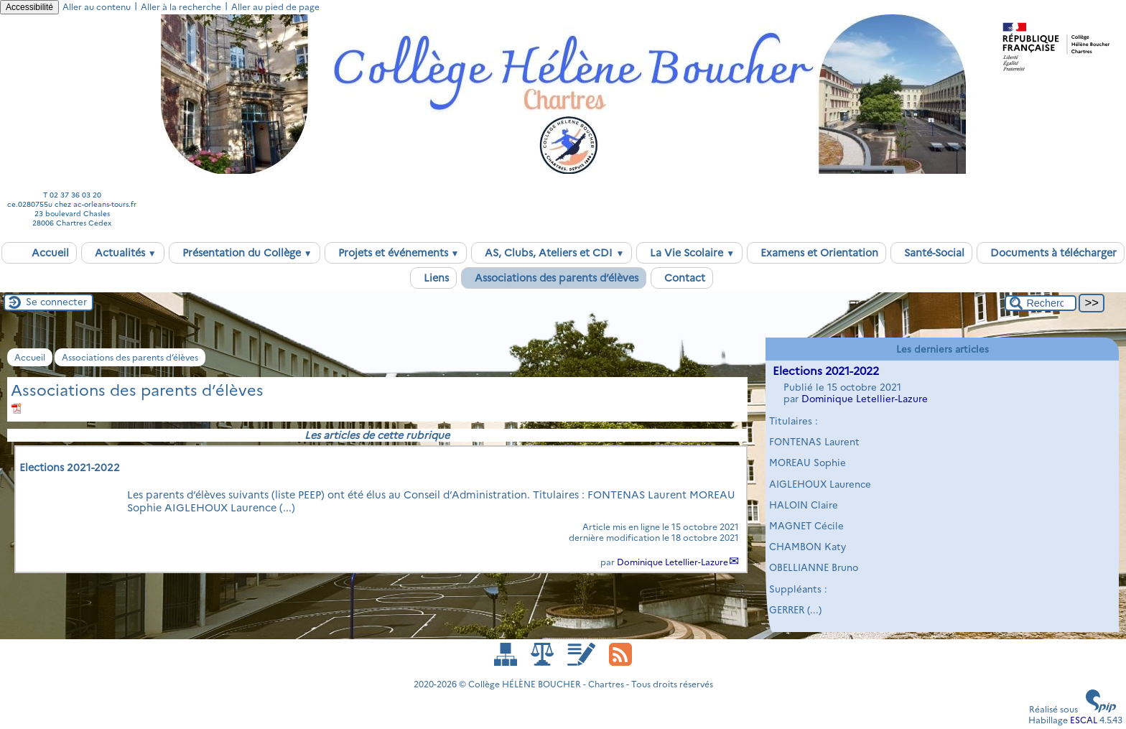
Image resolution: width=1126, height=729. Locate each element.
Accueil (39, 253)
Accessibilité (29, 7)
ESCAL (1083, 720)
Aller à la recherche (181, 6)
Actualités (123, 253)
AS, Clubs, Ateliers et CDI (551, 253)
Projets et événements (396, 253)
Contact (682, 278)
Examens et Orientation (816, 253)
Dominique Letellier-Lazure (672, 562)
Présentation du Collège (244, 253)
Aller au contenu (96, 6)
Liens (433, 278)
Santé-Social (931, 253)
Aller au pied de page (275, 6)
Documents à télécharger (1051, 253)
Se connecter (56, 301)
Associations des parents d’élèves (553, 278)
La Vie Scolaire (689, 253)
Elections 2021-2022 (826, 371)
